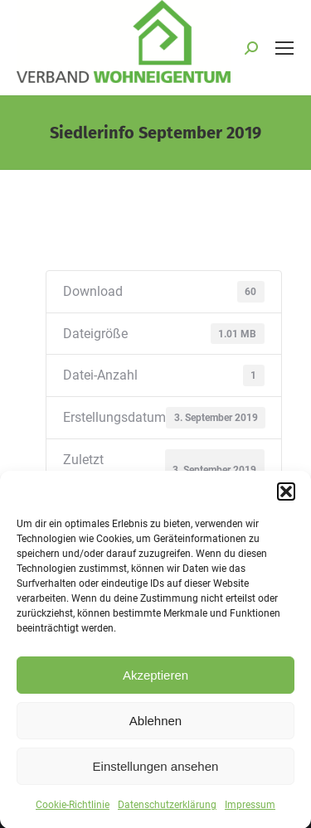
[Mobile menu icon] (284, 48)
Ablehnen (155, 730)
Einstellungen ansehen (156, 775)
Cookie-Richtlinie (72, 815)
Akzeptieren (155, 684)
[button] (286, 501)
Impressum (250, 815)
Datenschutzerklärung (167, 815)
